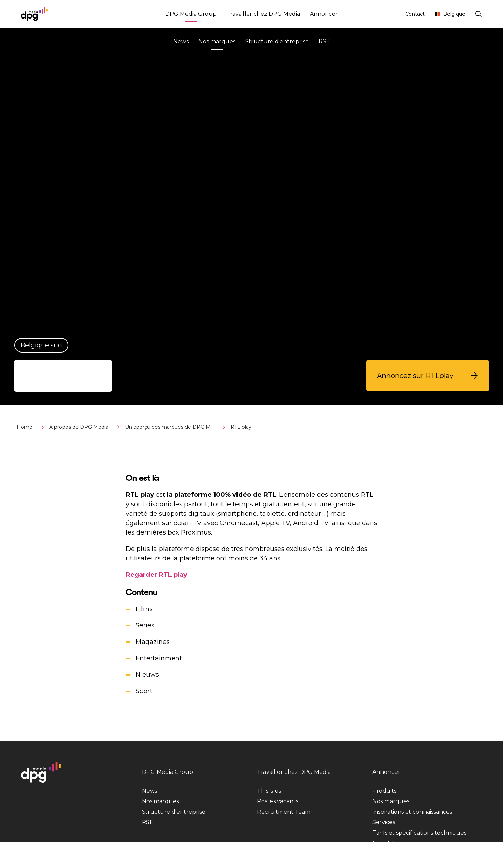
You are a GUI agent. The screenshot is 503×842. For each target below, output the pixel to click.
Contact (415, 14)
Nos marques (216, 42)
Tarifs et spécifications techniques (419, 832)
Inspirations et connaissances (412, 811)
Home (24, 427)
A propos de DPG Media (78, 427)
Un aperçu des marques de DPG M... (169, 427)
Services (383, 822)
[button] (427, 375)
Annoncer (324, 13)
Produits (384, 790)
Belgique (450, 14)
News (181, 41)
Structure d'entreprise (277, 41)
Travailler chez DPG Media (263, 13)
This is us (269, 790)
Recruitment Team (284, 811)
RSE (324, 41)
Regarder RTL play (156, 575)
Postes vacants (277, 801)
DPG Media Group (191, 14)
